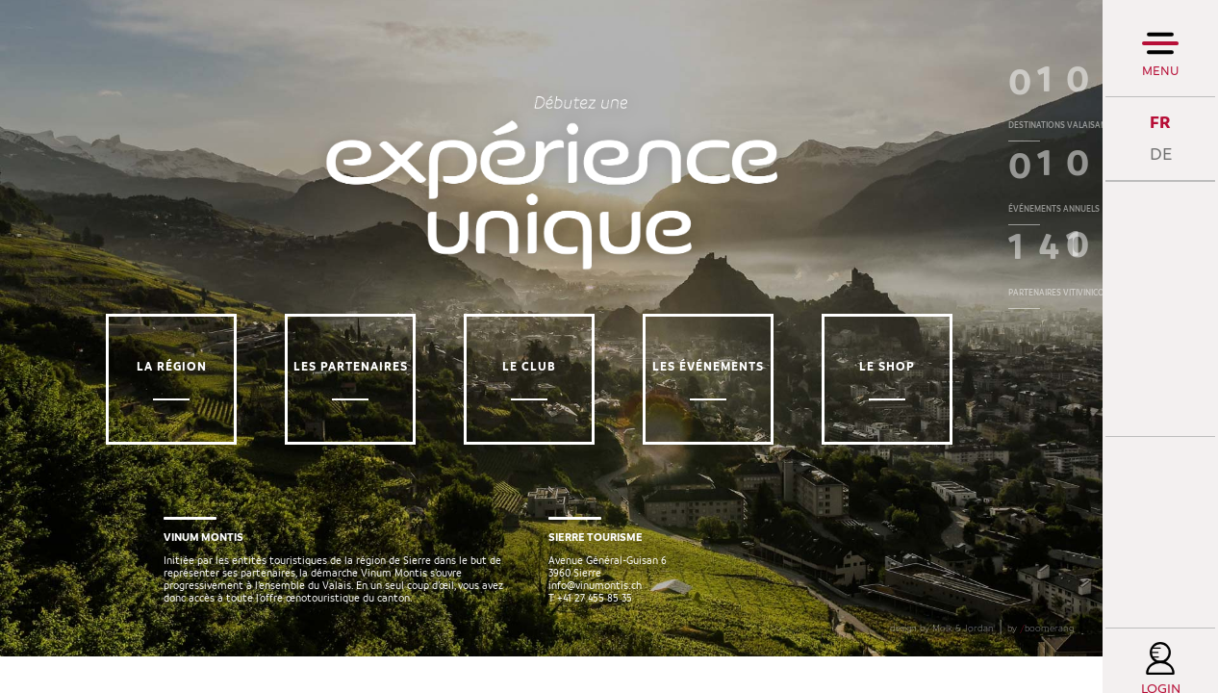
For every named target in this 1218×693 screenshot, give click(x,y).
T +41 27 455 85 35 (590, 616)
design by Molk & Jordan (942, 665)
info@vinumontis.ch (595, 604)
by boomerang (1040, 665)
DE (1161, 154)
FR (1160, 123)
